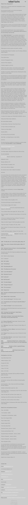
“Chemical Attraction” (7, 350)
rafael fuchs (14, 1)
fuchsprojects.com (4, 476)
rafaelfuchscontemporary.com (7, 474)
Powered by (14, 503)
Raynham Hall (4, 156)
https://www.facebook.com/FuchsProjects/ (9, 495)
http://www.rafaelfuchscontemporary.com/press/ (16, 497)
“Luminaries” (6, 346)
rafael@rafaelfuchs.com (8, 466)
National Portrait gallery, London (8, 146)
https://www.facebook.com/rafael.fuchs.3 (10, 492)
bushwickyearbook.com (7, 479)
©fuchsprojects (8, 484)
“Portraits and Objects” (5, 207)
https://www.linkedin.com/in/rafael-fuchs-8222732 (14, 489)
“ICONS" (5, 340)
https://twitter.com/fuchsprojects (10, 487)
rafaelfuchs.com (8, 471)
